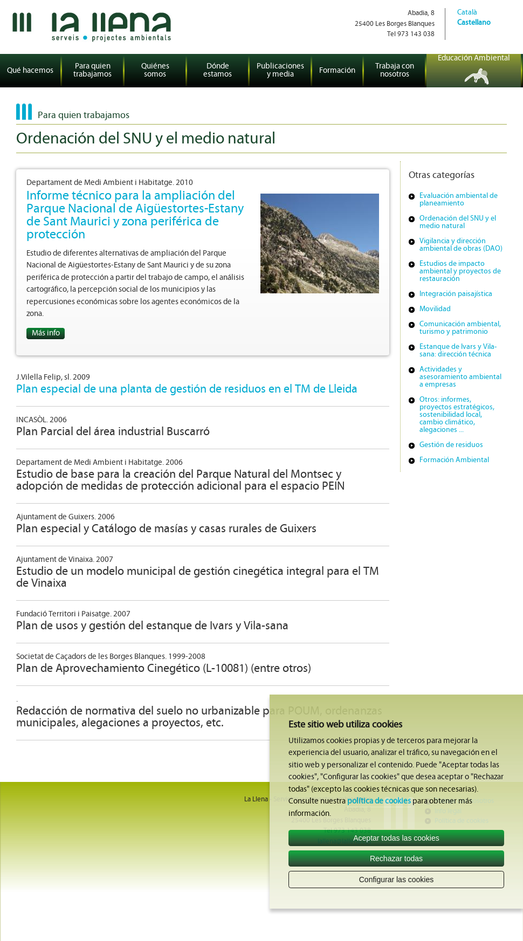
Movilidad (435, 309)
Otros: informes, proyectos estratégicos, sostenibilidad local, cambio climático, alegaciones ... (456, 415)
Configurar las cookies (396, 879)
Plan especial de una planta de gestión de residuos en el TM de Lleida (186, 389)
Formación (337, 71)
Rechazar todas (396, 858)
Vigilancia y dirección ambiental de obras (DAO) (461, 245)
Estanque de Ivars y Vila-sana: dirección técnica (458, 351)
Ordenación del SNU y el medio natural (457, 222)
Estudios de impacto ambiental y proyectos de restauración (460, 271)
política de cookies (379, 802)
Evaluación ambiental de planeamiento (458, 200)
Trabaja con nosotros (394, 71)
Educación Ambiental (474, 58)
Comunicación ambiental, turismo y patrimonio (460, 328)
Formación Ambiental (454, 460)
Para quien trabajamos (92, 71)
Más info (46, 333)
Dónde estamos (217, 71)
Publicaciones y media (280, 71)
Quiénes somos (155, 71)
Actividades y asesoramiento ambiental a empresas (460, 377)
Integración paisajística (455, 294)
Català (467, 12)
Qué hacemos (30, 71)
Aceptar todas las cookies (396, 838)
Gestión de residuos (451, 445)
